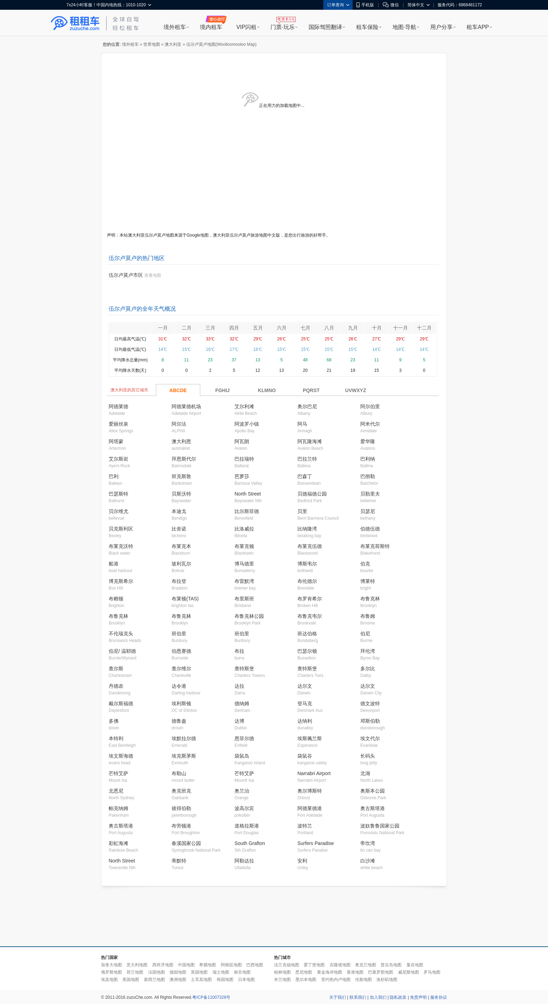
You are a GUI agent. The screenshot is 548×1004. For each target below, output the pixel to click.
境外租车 (175, 27)
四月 (234, 328)
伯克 (365, 563)
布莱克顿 (244, 546)
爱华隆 (367, 441)
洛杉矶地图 (386, 979)
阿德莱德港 (309, 808)
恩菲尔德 (244, 738)
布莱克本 (181, 546)
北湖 (365, 773)
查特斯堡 (244, 668)
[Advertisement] (274, 916)
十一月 (400, 328)
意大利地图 (137, 964)
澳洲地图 (178, 979)
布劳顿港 (181, 826)
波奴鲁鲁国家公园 (379, 826)
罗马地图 (432, 972)
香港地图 (355, 972)
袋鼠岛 (242, 756)
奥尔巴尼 (307, 406)
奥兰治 (242, 791)
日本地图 (246, 979)
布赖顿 (116, 598)
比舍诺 (179, 529)
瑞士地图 (220, 972)
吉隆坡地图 (340, 964)
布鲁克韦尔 (309, 616)
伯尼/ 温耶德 (122, 651)
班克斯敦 (181, 476)
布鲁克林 (370, 598)
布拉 (239, 651)
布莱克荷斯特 (375, 546)
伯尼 (365, 633)
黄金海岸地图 (329, 972)
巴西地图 (254, 964)
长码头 (367, 756)
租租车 (75, 23)
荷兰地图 (135, 972)
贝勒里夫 (370, 494)
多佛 (113, 721)
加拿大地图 (111, 964)
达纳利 (304, 721)
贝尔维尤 (118, 511)
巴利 (113, 476)
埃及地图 (109, 979)
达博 (239, 721)
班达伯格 (307, 633)
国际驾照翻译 (325, 27)
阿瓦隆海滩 (309, 441)
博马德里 (244, 563)
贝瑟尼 (367, 511)
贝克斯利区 (121, 529)
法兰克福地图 (286, 964)
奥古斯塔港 (372, 808)
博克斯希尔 (121, 581)
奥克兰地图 (365, 964)
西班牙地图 (162, 964)
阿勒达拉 (244, 861)
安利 (302, 861)
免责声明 (418, 997)
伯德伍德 (370, 529)
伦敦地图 (363, 979)
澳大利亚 (173, 44)
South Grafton (250, 843)
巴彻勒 (367, 476)
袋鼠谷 (304, 756)
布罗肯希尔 (309, 598)
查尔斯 (116, 668)
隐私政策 (398, 997)
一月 (163, 328)
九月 (353, 328)
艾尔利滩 (244, 406)
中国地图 (186, 964)
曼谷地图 (414, 964)
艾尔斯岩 (118, 459)
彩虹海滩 (118, 843)
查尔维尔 (181, 668)
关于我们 (337, 997)
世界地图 (151, 44)
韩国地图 (225, 979)
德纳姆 (242, 703)
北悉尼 (116, 791)
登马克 (304, 703)
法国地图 (156, 972)
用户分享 (441, 27)
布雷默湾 (244, 581)
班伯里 (179, 633)
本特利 (116, 738)
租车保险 (367, 27)
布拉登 (179, 581)
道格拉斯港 (247, 826)
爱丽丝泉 (118, 424)
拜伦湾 (367, 651)
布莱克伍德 (309, 546)
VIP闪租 (246, 27)
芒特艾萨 (118, 773)
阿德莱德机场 (186, 406)
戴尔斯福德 (121, 703)
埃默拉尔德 (184, 738)
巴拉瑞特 (244, 459)
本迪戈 (179, 511)
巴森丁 (304, 476)
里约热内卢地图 (336, 979)
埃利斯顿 (181, 703)
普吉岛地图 (391, 964)
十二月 (424, 328)
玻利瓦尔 (181, 563)
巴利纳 (367, 459)
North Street (248, 494)
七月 (305, 328)
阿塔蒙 (116, 441)
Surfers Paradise (315, 843)
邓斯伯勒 (370, 721)
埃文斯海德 (121, 756)
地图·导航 (404, 27)
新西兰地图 (154, 979)
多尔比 (367, 668)
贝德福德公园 (312, 494)
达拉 (239, 686)
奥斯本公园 (372, 791)
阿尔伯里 (370, 406)
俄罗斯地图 (111, 972)
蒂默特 (179, 861)
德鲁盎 (179, 721)
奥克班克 (181, 791)
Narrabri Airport (314, 773)
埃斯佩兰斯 (309, 738)
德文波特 (370, 703)
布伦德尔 (307, 581)
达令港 (179, 686)
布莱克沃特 (121, 546)
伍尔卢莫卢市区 (126, 275)
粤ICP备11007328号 (211, 997)
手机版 (365, 4)
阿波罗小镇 (247, 424)
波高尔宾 (244, 808)
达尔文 (304, 686)
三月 (210, 328)
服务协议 (438, 997)
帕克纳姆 (118, 808)
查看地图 (152, 275)
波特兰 (304, 826)
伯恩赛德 (181, 651)
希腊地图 (207, 964)
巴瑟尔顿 (307, 651)
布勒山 (179, 773)
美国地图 (130, 979)
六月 (282, 328)
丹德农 (116, 686)
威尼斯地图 (408, 972)
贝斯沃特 (181, 494)
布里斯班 (244, 598)
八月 (329, 328)
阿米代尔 (370, 424)
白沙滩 (367, 861)
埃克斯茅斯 (184, 756)
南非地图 (242, 972)
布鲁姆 (367, 616)
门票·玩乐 (282, 27)
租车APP (478, 27)
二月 (187, 328)
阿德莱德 (118, 406)
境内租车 (211, 27)
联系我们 (357, 997)
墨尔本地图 (305, 979)
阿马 (302, 424)
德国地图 (178, 972)
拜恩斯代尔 (184, 459)
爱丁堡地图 (314, 964)
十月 (377, 328)
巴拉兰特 (307, 459)
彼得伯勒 (181, 808)
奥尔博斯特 (309, 791)
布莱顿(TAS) (185, 598)
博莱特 (367, 581)
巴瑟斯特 (118, 494)
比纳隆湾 (307, 529)
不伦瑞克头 (121, 633)
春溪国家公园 (186, 843)
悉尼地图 (303, 972)
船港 (113, 563)
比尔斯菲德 (247, 511)
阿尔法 (179, 424)
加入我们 (378, 997)
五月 (258, 328)
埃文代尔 (370, 738)
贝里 (302, 511)
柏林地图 (282, 972)
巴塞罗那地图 (380, 972)
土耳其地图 (201, 979)
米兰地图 (282, 979)
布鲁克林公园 (249, 616)
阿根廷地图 (231, 964)
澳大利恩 (181, 441)
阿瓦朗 (242, 441)
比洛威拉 (244, 529)
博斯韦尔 (307, 563)
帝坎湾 (367, 843)
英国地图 (199, 972)
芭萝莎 (242, 476)
